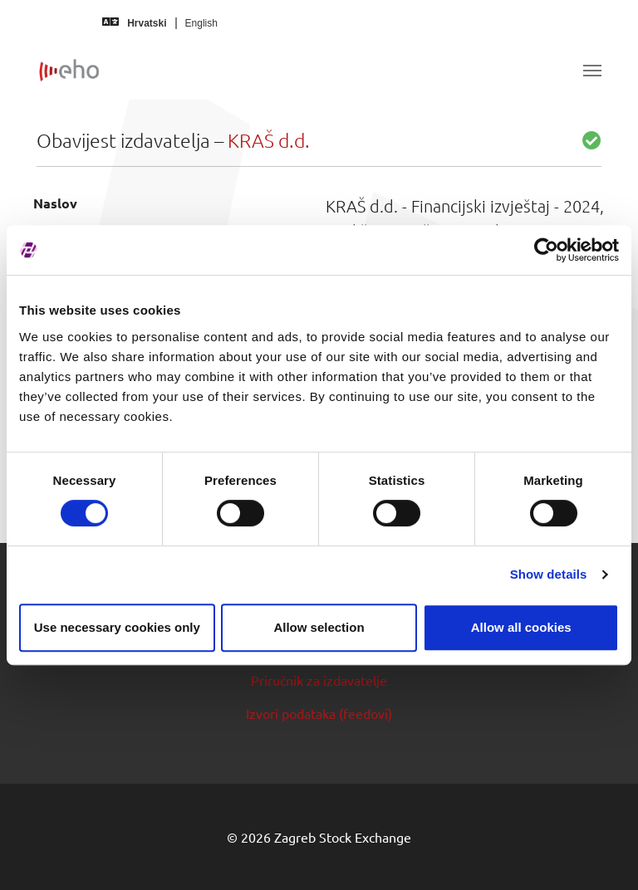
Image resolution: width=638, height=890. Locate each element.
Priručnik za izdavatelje (319, 680)
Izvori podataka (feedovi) (319, 713)
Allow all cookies (521, 627)
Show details (548, 574)
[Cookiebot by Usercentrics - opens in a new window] (546, 249)
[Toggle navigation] (592, 70)
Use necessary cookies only (117, 627)
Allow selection (318, 627)
